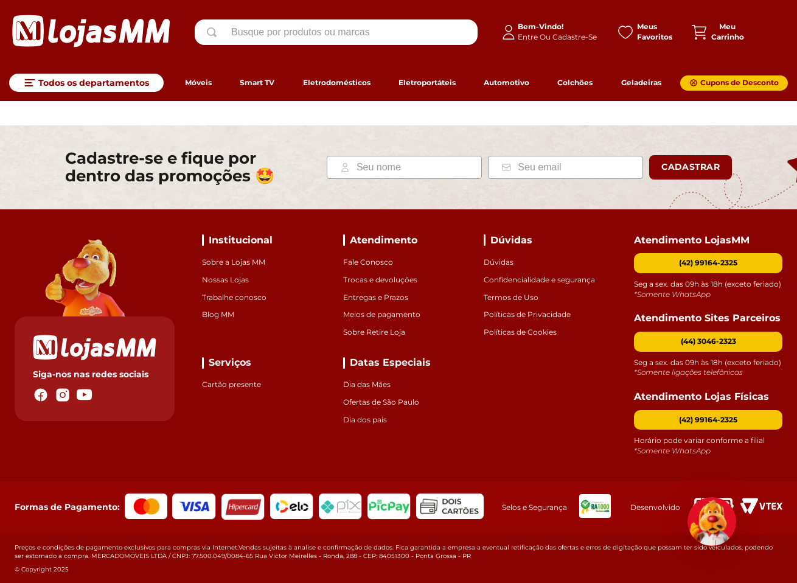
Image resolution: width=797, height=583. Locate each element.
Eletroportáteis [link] (427, 82)
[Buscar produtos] (214, 32)
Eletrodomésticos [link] (337, 82)
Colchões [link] (575, 82)
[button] (708, 342)
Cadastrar (690, 166)
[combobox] (336, 32)
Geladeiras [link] (641, 82)
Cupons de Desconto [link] (739, 82)
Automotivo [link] (506, 82)
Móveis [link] (198, 82)
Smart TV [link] (257, 82)
